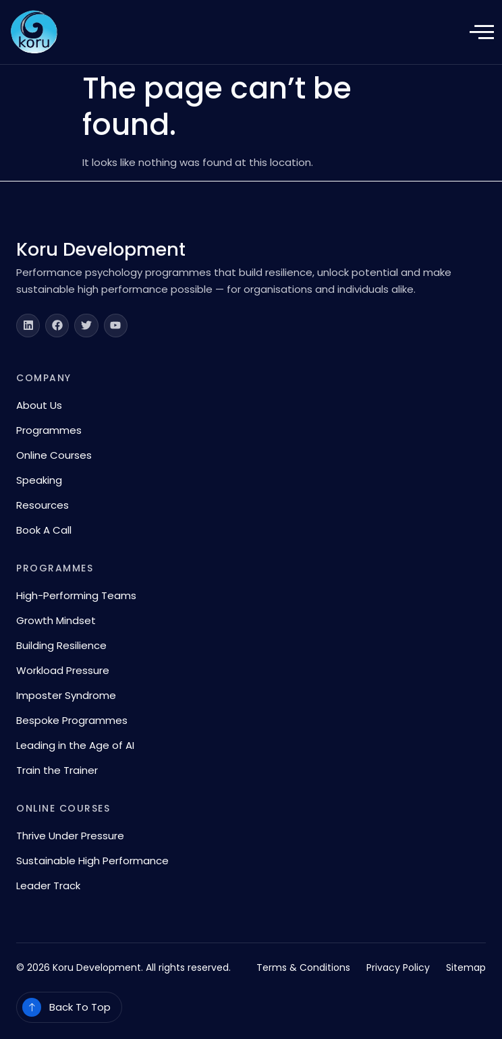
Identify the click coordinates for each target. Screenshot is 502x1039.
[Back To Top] (31, 1007)
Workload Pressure (62, 670)
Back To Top (80, 1007)
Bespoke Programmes (72, 720)
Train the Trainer (57, 770)
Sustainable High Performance (92, 860)
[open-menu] (481, 33)
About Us (39, 405)
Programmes (49, 430)
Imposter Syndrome (66, 695)
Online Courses (54, 455)
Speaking (39, 480)
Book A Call (44, 530)
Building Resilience (61, 645)
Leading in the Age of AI (75, 745)
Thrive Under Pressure (70, 836)
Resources (42, 505)
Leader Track (48, 885)
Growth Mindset (56, 620)
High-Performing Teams (76, 595)
